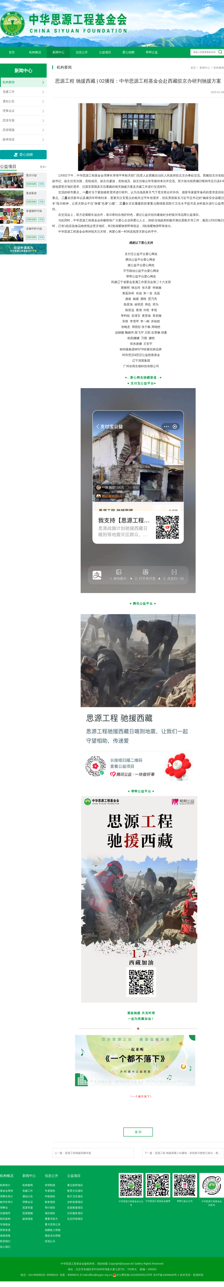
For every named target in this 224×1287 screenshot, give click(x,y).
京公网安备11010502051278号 (132, 1274)
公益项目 (105, 52)
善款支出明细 (52, 1235)
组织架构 (5, 1218)
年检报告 (50, 1196)
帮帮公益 (152, 52)
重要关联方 (51, 1218)
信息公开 (82, 52)
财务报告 (50, 1201)
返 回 (138, 1132)
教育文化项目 (75, 1190)
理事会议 (27, 1201)
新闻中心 (58, 52)
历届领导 (5, 1213)
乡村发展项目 (75, 1201)
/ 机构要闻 (217, 67)
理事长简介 (6, 1196)
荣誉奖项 (5, 1229)
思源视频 (27, 1213)
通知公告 (27, 1196)
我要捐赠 (31, 184)
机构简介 (5, 1185)
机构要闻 (27, 1185)
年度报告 (50, 1190)
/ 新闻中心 (203, 67)
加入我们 (5, 1246)
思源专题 (27, 1207)
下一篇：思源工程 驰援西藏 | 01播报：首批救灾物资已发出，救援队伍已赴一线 (184, 1152)
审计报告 (50, 1207)
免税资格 (5, 1235)
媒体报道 (27, 1218)
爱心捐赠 (128, 52)
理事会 (4, 1207)
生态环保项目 (75, 1218)
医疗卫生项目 (75, 1196)
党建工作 (27, 1190)
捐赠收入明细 (52, 1229)
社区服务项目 (75, 1213)
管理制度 (50, 1185)
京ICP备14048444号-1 (166, 1274)
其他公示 (50, 1241)
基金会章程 (6, 1190)
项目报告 (50, 1213)
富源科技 (198, 1274)
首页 (12, 52)
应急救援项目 (75, 1207)
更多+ (43, 166)
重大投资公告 (52, 1224)
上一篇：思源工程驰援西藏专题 (73, 1152)
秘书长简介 (6, 1201)
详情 (41, 184)
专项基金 (5, 1224)
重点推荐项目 (75, 1185)
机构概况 (35, 52)
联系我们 (5, 1241)
